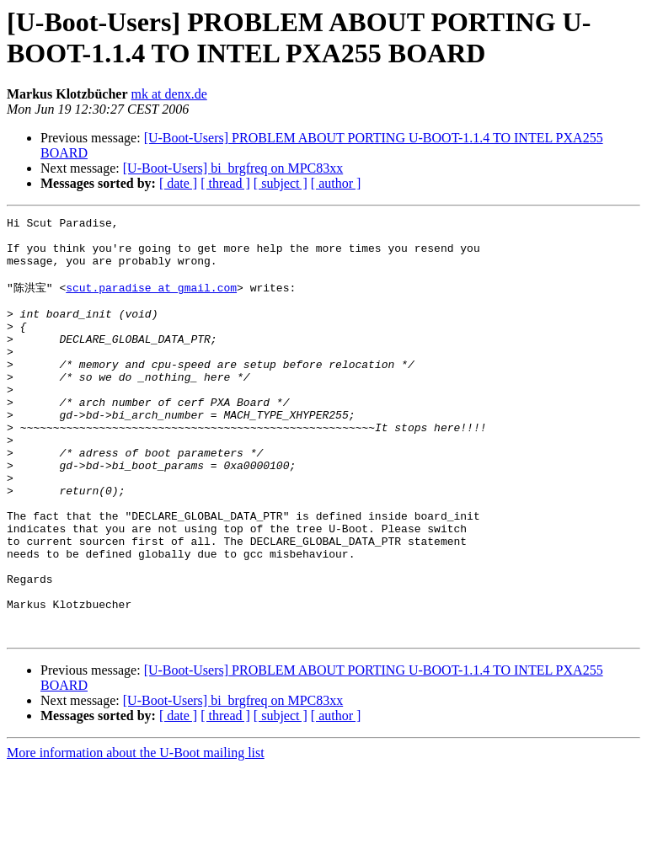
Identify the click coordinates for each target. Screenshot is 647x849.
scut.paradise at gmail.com (151, 300)
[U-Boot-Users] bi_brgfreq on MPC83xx (233, 168)
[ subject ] (280, 183)
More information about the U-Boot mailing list (136, 834)
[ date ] (178, 183)
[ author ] (336, 183)
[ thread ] (225, 183)
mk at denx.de (169, 94)
